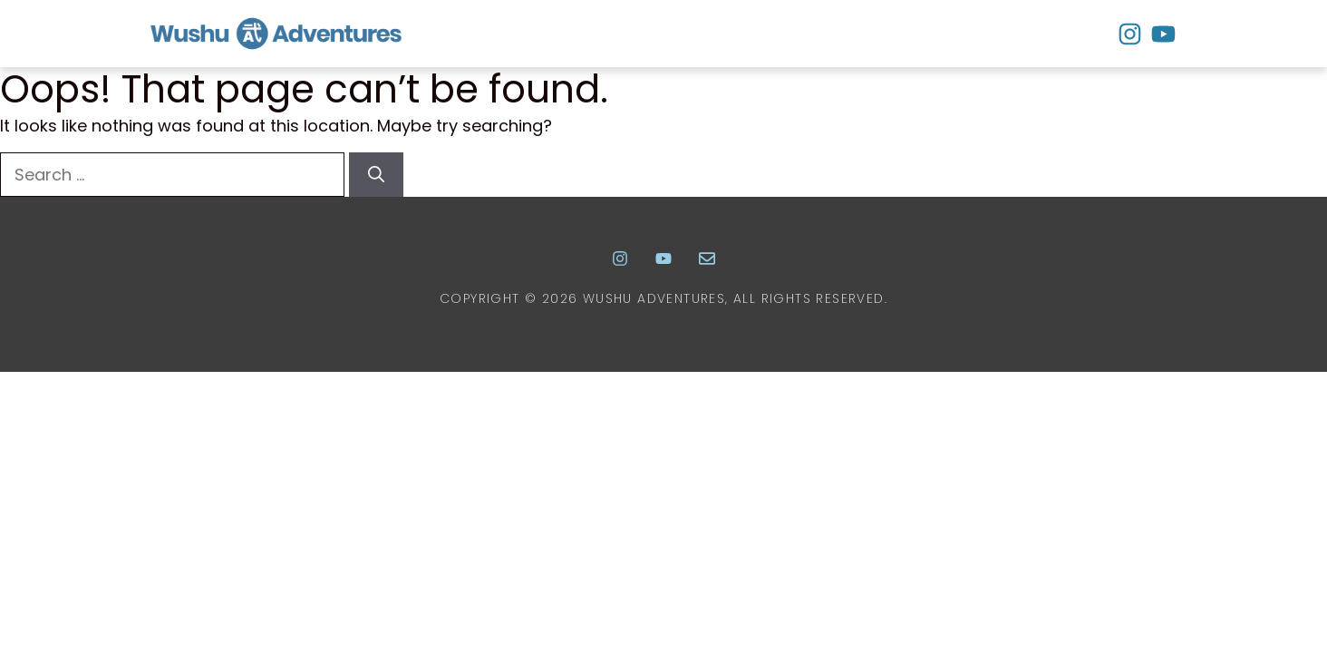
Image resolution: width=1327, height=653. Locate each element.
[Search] (376, 174)
